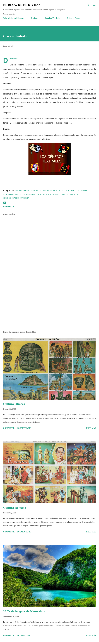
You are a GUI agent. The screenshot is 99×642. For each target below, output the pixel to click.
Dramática (63, 191)
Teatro (65, 194)
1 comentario (24, 428)
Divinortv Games (73, 18)
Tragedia (24, 198)
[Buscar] (88, 4)
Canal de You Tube (52, 18)
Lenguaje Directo (52, 194)
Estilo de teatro (78, 191)
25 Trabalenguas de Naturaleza (24, 611)
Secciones (34, 18)
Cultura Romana (14, 507)
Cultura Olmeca (14, 404)
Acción (18, 191)
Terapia (74, 194)
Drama (53, 191)
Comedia (44, 191)
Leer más (91, 428)
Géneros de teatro (12, 194)
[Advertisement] (49, 303)
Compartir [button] (9, 207)
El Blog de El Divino (21, 4)
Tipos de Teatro (11, 198)
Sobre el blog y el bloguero (13, 18)
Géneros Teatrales (32, 194)
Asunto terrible (31, 191)
